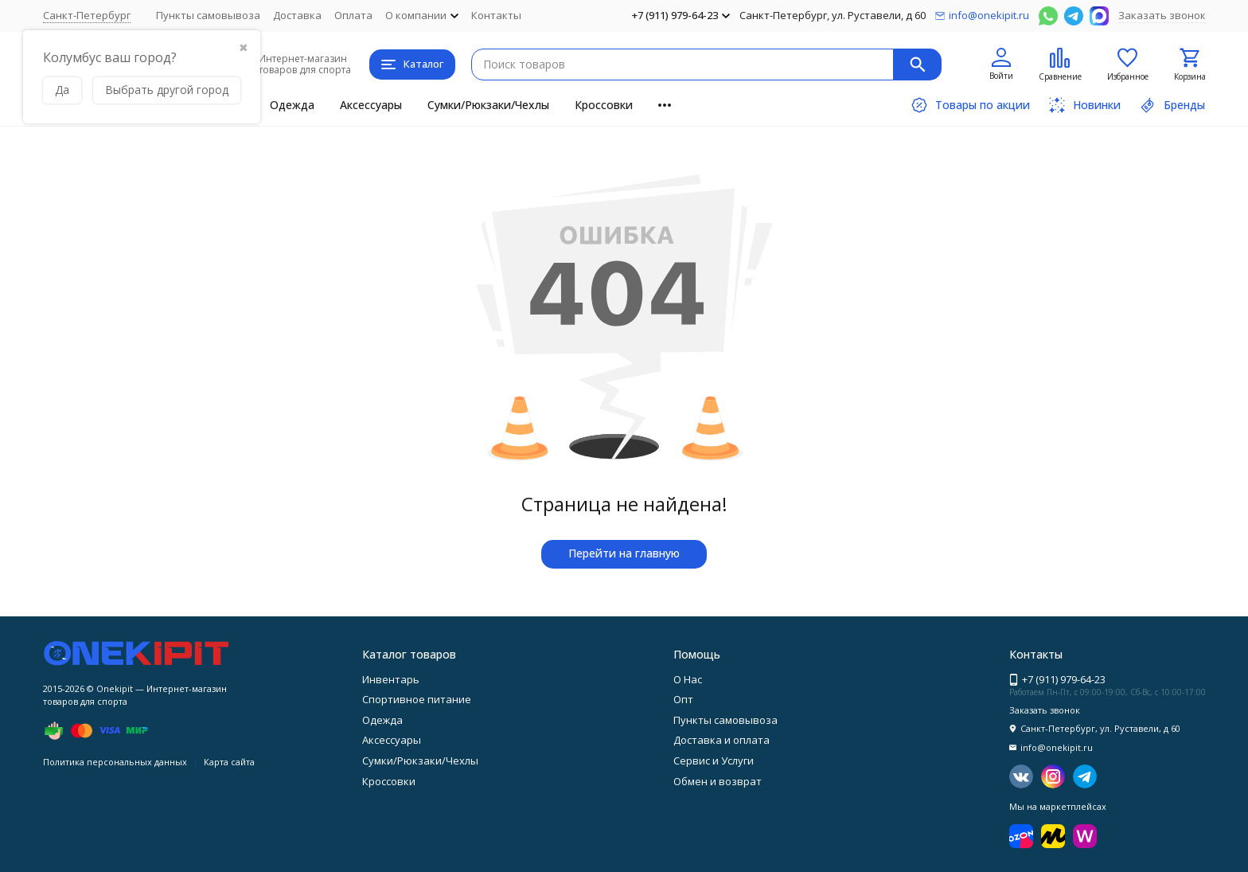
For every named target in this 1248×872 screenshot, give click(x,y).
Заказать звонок (1162, 15)
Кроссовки (604, 104)
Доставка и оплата (721, 740)
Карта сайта (229, 762)
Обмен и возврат (717, 781)
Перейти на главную (624, 553)
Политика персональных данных (115, 762)
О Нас (687, 679)
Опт (683, 699)
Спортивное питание (416, 699)
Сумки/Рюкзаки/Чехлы (488, 104)
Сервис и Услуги (713, 760)
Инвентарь (390, 679)
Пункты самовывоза (208, 15)
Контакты (496, 15)
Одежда (292, 104)
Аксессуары (371, 104)
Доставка (297, 15)
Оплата (353, 15)
